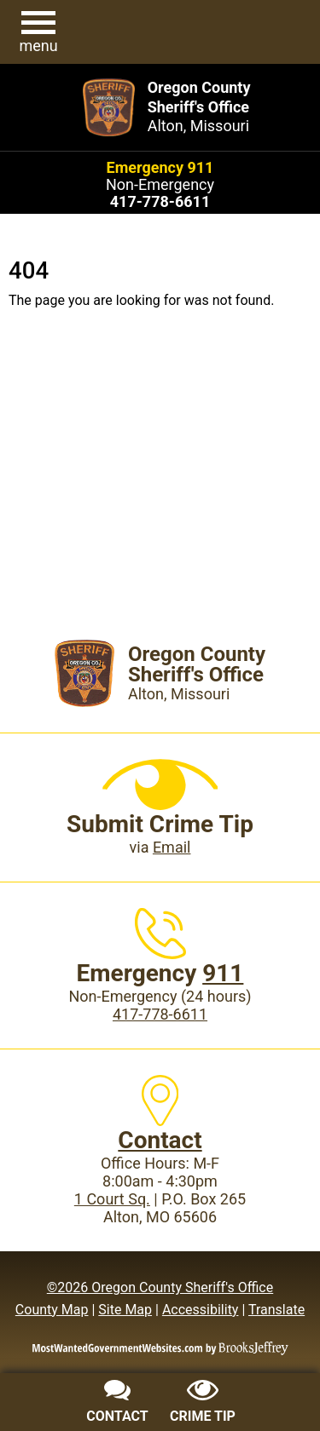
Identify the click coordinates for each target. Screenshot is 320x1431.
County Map (52, 1310)
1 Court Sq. (112, 1199)
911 (222, 973)
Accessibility (200, 1310)
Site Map (125, 1310)
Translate (276, 1310)
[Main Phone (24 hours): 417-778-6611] (160, 201)
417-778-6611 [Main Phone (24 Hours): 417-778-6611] (160, 1014)
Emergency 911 (160, 167)
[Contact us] (117, 1404)
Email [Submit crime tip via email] (172, 847)
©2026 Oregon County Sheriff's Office (160, 1287)
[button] (38, 32)
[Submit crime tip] (203, 1404)
